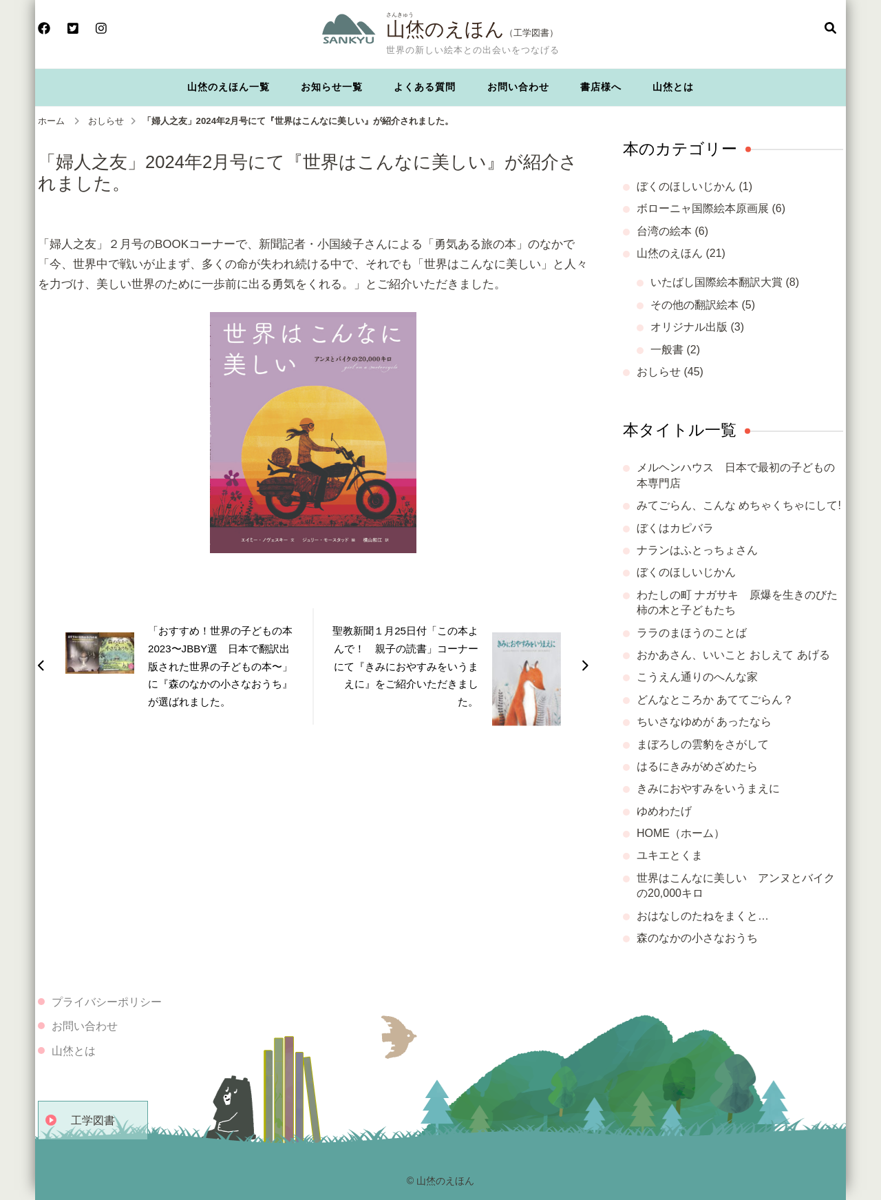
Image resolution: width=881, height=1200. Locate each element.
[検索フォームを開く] (830, 29)
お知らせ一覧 (332, 86)
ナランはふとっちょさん (697, 550)
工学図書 (93, 1120)
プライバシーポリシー (107, 1002)
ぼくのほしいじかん (686, 186)
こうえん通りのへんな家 (697, 677)
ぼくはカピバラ (675, 528)
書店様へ (601, 86)
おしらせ (659, 371)
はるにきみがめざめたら (697, 766)
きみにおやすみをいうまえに (708, 788)
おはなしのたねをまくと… (703, 916)
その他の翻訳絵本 (694, 305)
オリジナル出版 (689, 327)
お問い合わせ (518, 86)
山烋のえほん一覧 (228, 86)
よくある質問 (425, 86)
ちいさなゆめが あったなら (704, 721)
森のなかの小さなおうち (697, 938)
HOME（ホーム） (681, 833)
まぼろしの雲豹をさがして (703, 744)
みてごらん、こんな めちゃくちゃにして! (739, 505)
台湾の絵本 (664, 231)
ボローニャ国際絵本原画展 (703, 208)
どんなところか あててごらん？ (715, 699)
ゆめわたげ (664, 811)
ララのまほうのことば (692, 633)
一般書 (666, 349)
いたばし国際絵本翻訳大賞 (716, 282)
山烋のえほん (445, 29)
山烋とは (673, 86)
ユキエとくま (670, 855)
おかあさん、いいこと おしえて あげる (733, 655)
